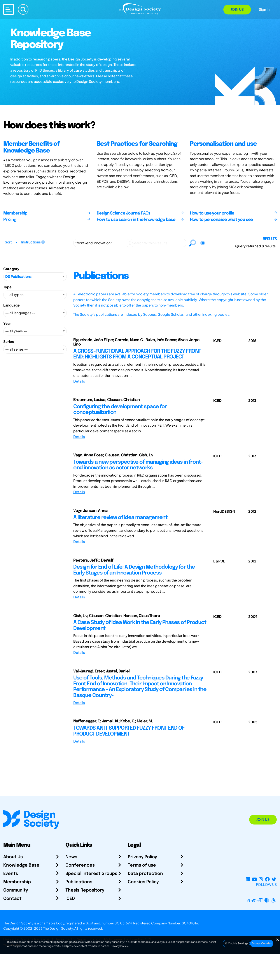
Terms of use (142, 865)
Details (79, 381)
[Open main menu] (8, 9)
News (71, 857)
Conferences (80, 865)
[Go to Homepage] (140, 9)
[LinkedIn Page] (248, 879)
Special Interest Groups (91, 873)
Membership (17, 882)
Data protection (145, 873)
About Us (13, 857)
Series (8, 341)
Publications (78, 882)
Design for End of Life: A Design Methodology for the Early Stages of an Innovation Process (134, 570)
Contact (12, 898)
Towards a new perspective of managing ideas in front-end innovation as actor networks (138, 465)
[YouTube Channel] (254, 879)
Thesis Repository (84, 890)
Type (7, 287)
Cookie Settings (236, 943)
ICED (70, 898)
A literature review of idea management (120, 517)
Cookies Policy (143, 882)
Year (7, 323)
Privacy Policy (142, 857)
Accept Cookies (262, 943)
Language (11, 305)
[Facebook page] (267, 879)
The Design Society (58, 928)
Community (15, 890)
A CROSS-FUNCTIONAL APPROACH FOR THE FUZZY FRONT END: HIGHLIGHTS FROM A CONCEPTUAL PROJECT (137, 354)
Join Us (237, 9)
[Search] (23, 9)
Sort (8, 242)
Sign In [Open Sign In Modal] (264, 9)
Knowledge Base (21, 865)
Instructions (33, 242)
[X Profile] (274, 879)
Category (11, 268)
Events (10, 873)
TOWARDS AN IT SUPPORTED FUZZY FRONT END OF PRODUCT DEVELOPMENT (128, 731)
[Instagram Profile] (261, 879)
